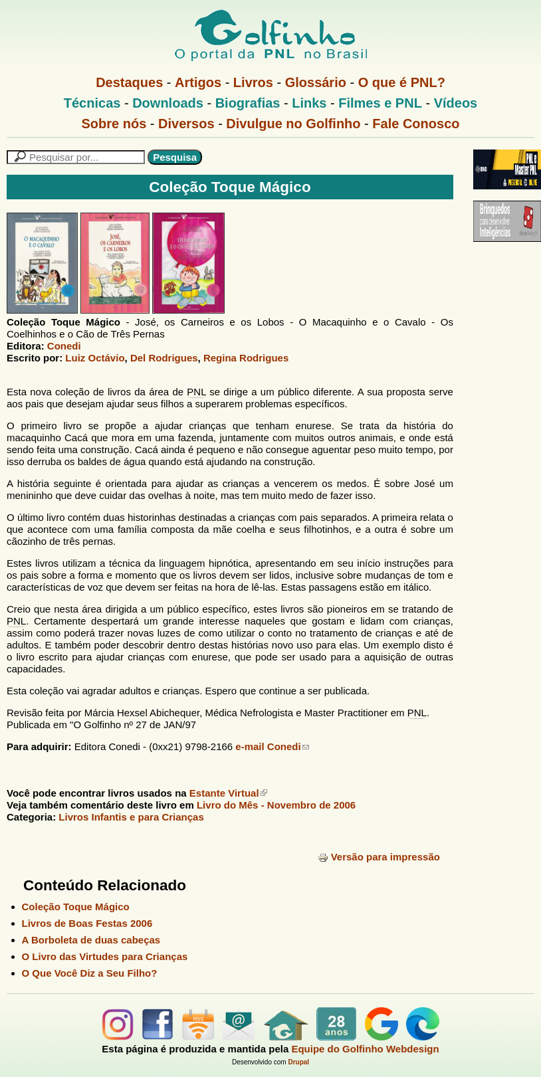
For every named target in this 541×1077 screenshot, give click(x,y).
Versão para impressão (379, 856)
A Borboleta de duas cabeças (91, 939)
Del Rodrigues (164, 357)
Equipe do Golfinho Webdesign (365, 1048)
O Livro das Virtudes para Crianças (105, 956)
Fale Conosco (415, 123)
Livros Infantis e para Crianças (130, 817)
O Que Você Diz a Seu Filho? (90, 973)
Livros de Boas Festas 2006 (87, 923)
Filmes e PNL (380, 103)
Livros (253, 82)
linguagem (182, 563)
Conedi (64, 345)
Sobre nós (114, 123)
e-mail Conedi (271, 746)
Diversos (186, 123)
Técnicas (92, 103)
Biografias (247, 103)
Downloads (167, 103)
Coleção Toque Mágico (76, 906)
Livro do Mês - (276, 805)
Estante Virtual (228, 793)
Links (309, 103)
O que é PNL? (401, 82)
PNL (196, 391)
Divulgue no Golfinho (293, 123)
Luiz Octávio (94, 357)
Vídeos (456, 103)
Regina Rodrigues (245, 357)
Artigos (198, 82)
